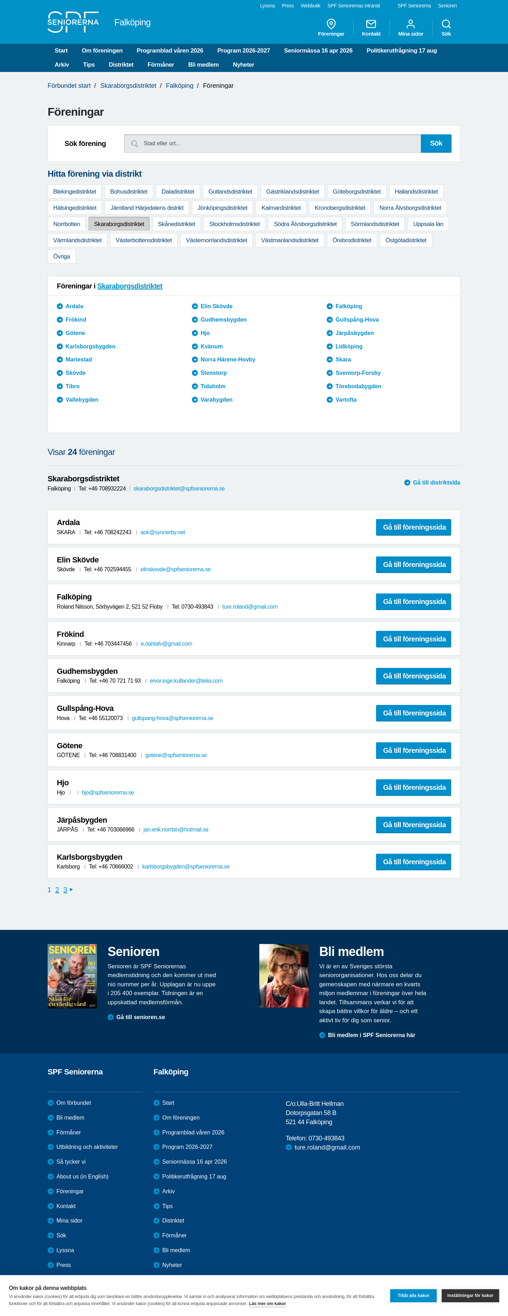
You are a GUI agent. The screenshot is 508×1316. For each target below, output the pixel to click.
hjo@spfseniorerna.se (108, 793)
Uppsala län (428, 224)
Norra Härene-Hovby (228, 359)
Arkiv (62, 64)
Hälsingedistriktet (74, 208)
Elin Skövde (217, 306)
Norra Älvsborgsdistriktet (410, 208)
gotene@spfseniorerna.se (176, 755)
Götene (75, 333)
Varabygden (217, 400)
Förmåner (160, 64)
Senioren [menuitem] (447, 5)
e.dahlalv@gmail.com (166, 644)
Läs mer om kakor (267, 1303)
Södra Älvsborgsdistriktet (305, 224)
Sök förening (85, 143)
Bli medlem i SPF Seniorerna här (371, 1035)
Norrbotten (66, 224)
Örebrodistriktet (352, 240)
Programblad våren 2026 (170, 50)
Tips (89, 64)
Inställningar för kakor (470, 1295)
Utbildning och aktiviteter (87, 1147)
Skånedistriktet (176, 224)
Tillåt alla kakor (413, 1295)
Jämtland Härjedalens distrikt (146, 208)
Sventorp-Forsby (358, 373)
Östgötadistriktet (406, 240)
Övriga (61, 256)
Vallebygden (82, 400)
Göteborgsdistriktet (357, 191)
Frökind (76, 320)
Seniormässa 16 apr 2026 (318, 50)
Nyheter (243, 64)
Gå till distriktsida (436, 483)
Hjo (205, 333)
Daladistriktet (178, 191)
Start (61, 50)
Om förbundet (73, 1103)
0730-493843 (326, 1138)
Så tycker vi (71, 1162)
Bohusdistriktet (128, 191)
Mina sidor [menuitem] (410, 27)
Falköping (179, 86)
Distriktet (121, 64)
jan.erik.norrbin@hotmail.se (176, 830)
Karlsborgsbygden (90, 346)
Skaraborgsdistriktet (128, 86)
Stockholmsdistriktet (234, 224)
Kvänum (212, 346)
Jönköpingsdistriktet (222, 208)
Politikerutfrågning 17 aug (402, 50)
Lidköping (348, 346)
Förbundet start (69, 86)
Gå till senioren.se (140, 1017)
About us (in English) (82, 1177)
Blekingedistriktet (74, 191)
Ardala (74, 306)
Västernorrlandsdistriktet (216, 240)
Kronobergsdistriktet (340, 208)
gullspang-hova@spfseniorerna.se (172, 718)
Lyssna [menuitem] (267, 5)
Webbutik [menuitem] (310, 5)
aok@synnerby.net (162, 532)
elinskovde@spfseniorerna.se (175, 569)
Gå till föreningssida (414, 527)
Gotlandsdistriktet (230, 191)
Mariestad (79, 359)
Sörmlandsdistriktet (375, 224)
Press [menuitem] (288, 5)
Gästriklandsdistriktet (292, 191)
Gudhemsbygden (224, 320)
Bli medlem (203, 64)
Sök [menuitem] (446, 27)
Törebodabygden (358, 386)
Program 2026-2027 (243, 50)
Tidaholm (213, 386)
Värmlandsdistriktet (77, 240)
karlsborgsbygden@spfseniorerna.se (186, 867)
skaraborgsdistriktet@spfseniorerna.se (179, 489)
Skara (343, 359)
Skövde (76, 373)
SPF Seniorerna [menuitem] (414, 5)
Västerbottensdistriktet (144, 240)
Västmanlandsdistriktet (289, 240)
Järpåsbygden (354, 333)
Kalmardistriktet (281, 208)
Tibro (73, 386)
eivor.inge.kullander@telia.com (186, 681)
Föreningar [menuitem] (331, 27)
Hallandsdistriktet (416, 191)
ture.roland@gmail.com (250, 607)
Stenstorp (214, 373)
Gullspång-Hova (357, 320)
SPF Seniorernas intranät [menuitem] (353, 5)
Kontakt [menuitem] (371, 27)
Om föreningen (102, 50)
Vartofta (346, 400)
